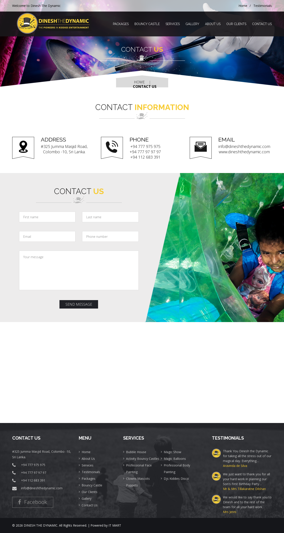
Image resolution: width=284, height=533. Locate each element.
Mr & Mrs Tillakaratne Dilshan (244, 489)
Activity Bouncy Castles (142, 458)
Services (173, 24)
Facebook (38, 500)
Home (243, 6)
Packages (121, 24)
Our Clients (236, 24)
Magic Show (172, 452)
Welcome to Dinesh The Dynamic (36, 6)
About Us (213, 24)
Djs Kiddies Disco (176, 478)
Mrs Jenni (229, 512)
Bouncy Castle (147, 24)
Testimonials (262, 6)
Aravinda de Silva (235, 466)
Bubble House (136, 452)
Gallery (192, 24)
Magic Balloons (175, 458)
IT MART (114, 525)
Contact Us (262, 24)
